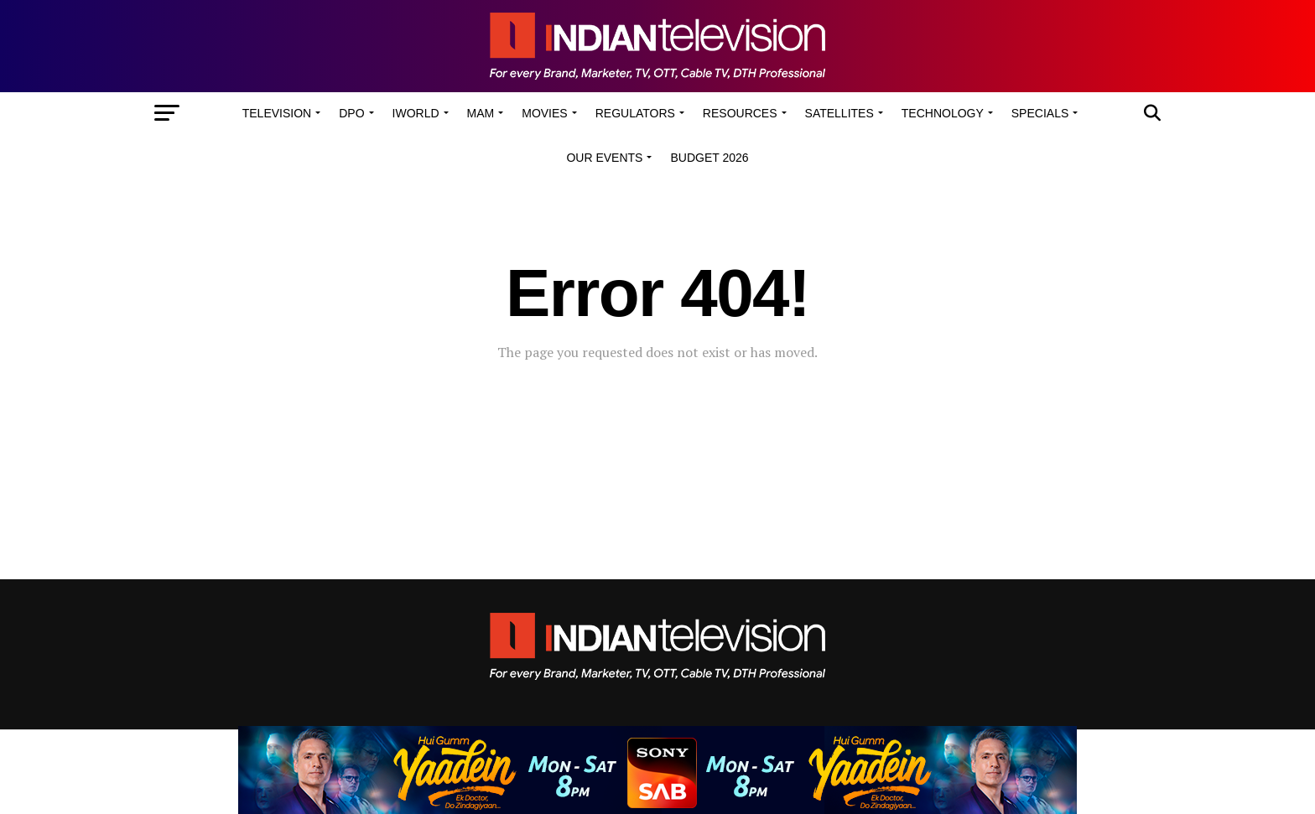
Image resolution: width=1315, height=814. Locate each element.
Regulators (635, 113)
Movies (544, 113)
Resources (740, 113)
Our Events (604, 157)
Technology (943, 113)
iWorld (415, 113)
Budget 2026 (709, 157)
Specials (1039, 113)
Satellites (839, 113)
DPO (351, 113)
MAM (481, 113)
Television (276, 113)
